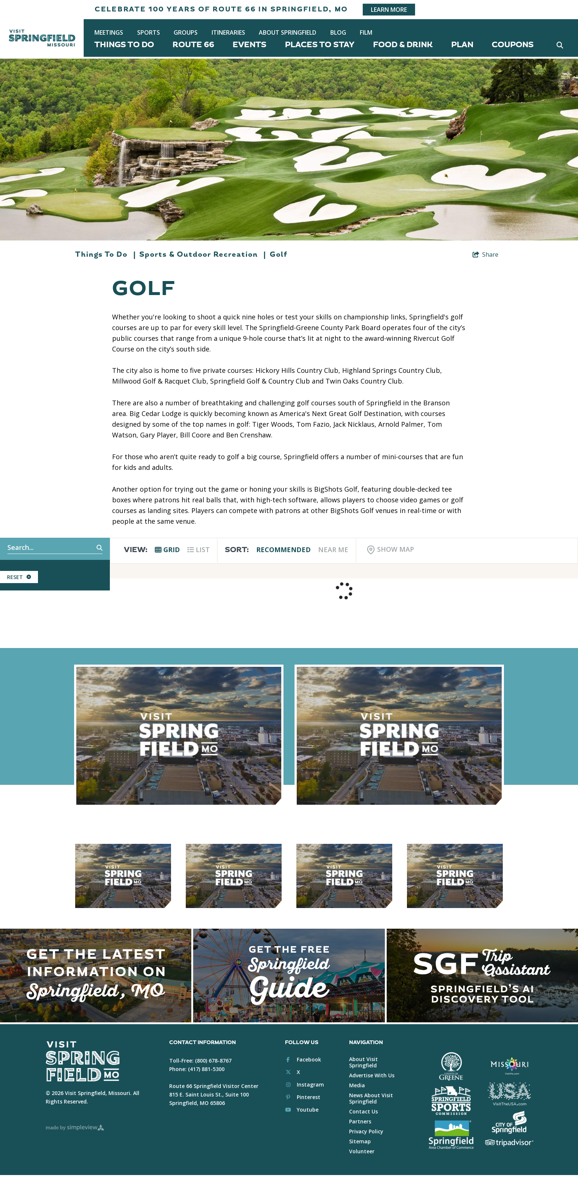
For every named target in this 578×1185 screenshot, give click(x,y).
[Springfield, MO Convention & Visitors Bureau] (42, 38)
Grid (167, 549)
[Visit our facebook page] (303, 1059)
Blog (338, 32)
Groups (186, 32)
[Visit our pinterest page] (302, 1097)
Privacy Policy (366, 1131)
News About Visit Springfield (371, 1098)
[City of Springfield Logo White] (509, 1122)
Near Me (333, 549)
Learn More (389, 10)
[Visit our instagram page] (304, 1084)
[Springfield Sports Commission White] (451, 1100)
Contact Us (363, 1111)
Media (357, 1085)
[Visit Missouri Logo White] (509, 1065)
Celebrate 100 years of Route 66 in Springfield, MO (221, 9)
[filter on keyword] (91, 548)
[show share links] (485, 254)
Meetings (108, 32)
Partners (360, 1121)
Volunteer (362, 1151)
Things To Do (124, 44)
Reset (19, 577)
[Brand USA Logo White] (509, 1093)
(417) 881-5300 (206, 1069)
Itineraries (228, 32)
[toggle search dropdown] (560, 45)
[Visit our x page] (292, 1071)
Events (250, 44)
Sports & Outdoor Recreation (202, 254)
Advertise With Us (371, 1075)
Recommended (283, 549)
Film (366, 32)
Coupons (513, 44)
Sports (148, 32)
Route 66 (193, 44)
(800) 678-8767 (213, 1060)
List (198, 549)
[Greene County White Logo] (451, 1066)
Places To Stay (320, 44)
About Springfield (287, 32)
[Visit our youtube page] (301, 1109)
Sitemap (360, 1141)
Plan (462, 44)
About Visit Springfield (363, 1062)
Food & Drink (403, 44)
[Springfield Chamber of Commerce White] (451, 1134)
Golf (279, 254)
